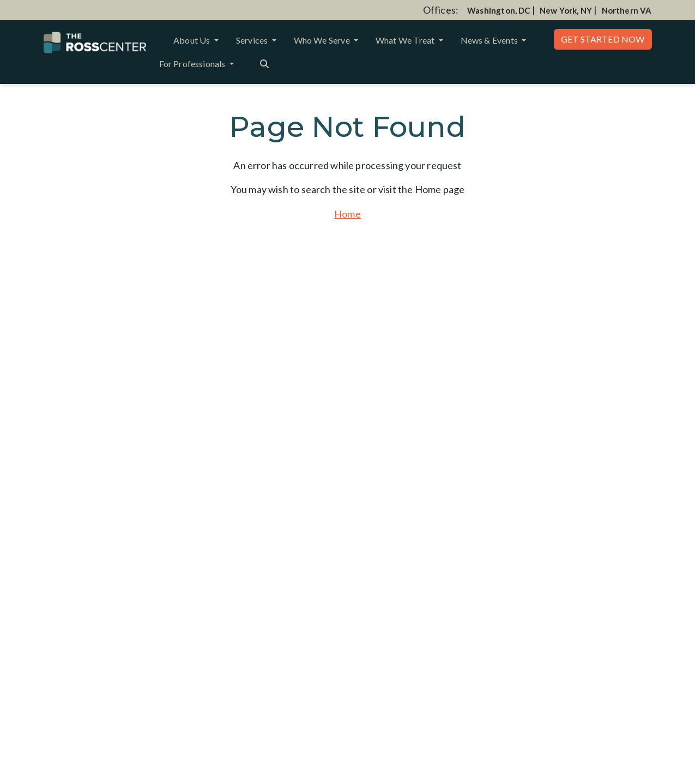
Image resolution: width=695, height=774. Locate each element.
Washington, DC (498, 10)
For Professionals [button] (193, 63)
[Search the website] (264, 62)
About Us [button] (192, 40)
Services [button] (253, 40)
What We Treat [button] (406, 40)
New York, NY (566, 10)
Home (347, 214)
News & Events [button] (490, 40)
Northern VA (627, 10)
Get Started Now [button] (603, 39)
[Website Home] (95, 42)
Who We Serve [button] (323, 40)
